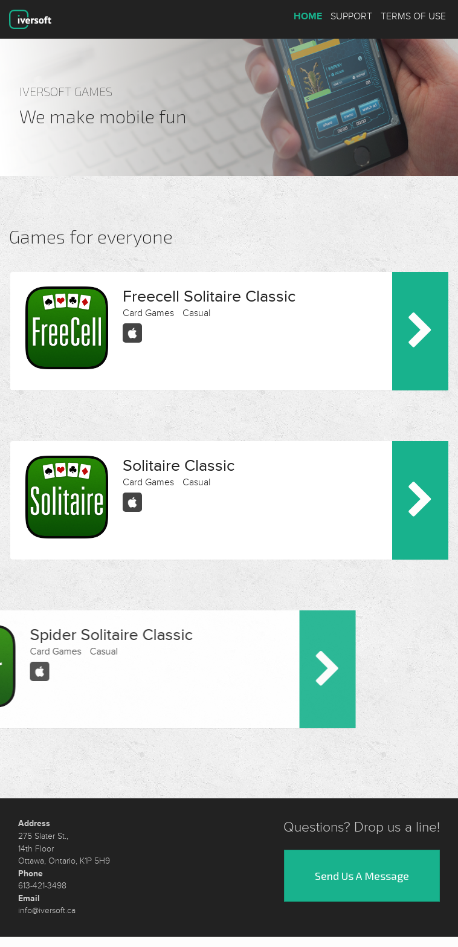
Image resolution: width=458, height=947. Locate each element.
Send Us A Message (362, 866)
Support (351, 16)
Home (308, 16)
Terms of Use (413, 16)
